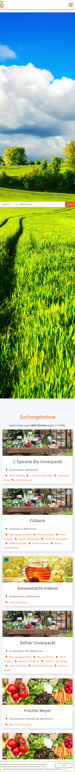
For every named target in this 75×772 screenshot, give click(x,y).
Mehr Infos (64, 770)
